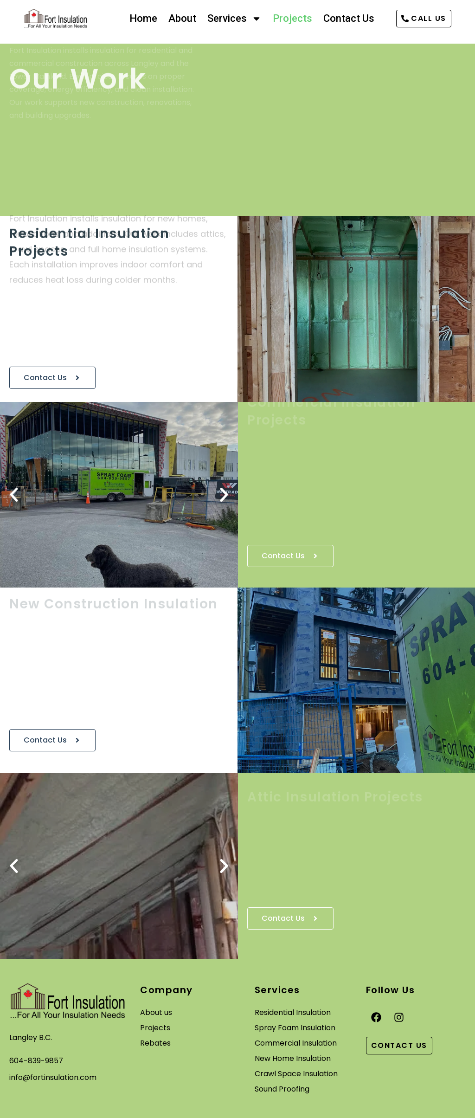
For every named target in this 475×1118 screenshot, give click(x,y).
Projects (292, 18)
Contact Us (348, 18)
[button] (14, 494)
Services (234, 18)
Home (143, 18)
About (182, 18)
